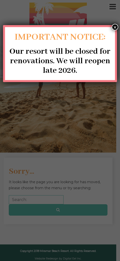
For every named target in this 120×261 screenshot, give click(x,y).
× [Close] (115, 27)
